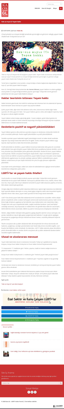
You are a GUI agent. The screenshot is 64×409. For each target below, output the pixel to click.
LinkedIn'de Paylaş (32, 316)
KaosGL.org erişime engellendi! (20, 342)
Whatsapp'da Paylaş (32, 320)
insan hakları (13, 290)
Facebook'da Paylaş (32, 308)
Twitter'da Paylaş (32, 312)
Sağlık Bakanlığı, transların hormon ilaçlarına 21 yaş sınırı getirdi (29, 332)
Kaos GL (20, 31)
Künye (55, 8)
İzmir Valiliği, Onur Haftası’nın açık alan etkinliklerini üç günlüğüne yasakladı (33, 351)
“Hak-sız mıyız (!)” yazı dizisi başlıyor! (12, 284)
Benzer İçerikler (7, 327)
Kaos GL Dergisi (46, 8)
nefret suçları (21, 290)
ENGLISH (37, 8)
